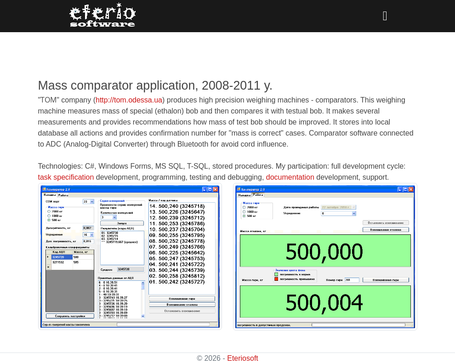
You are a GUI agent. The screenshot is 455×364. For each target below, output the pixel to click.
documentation (290, 177)
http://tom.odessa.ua (129, 100)
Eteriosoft (242, 358)
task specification (66, 177)
